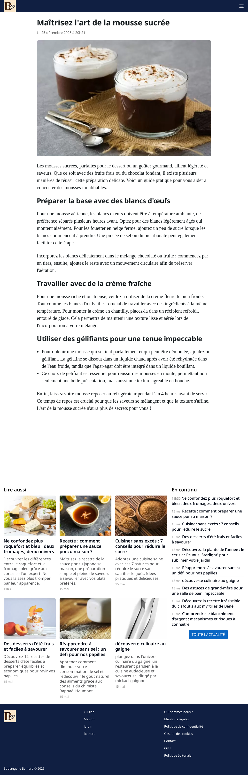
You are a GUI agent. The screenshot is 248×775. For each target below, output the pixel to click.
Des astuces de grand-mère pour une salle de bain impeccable (207, 590)
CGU (167, 748)
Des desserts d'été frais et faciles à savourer (29, 646)
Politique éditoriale (177, 755)
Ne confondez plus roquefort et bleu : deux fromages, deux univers (29, 546)
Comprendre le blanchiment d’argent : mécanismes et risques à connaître (203, 619)
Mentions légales (176, 719)
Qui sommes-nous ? (178, 712)
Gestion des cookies (178, 733)
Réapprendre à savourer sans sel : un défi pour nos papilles (83, 649)
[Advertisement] (124, 448)
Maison (89, 719)
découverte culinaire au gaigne (140, 646)
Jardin (88, 726)
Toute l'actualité (208, 634)
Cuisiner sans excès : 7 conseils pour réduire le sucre (140, 546)
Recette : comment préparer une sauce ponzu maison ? (80, 546)
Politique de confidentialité (183, 726)
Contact (170, 741)
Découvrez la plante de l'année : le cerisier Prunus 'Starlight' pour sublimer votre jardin (208, 555)
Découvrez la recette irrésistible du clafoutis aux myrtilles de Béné (206, 603)
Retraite (89, 733)
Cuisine (89, 712)
